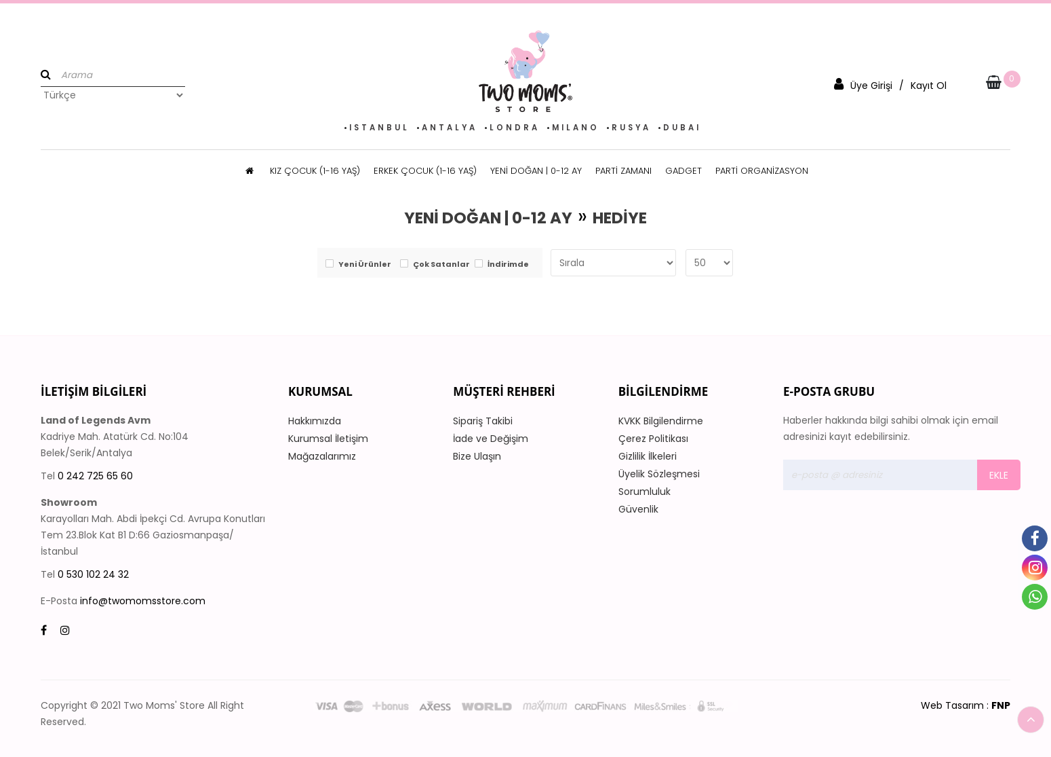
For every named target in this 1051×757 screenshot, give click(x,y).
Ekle (998, 475)
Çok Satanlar (441, 264)
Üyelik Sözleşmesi (659, 474)
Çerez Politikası (653, 438)
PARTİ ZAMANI (623, 171)
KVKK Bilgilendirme (660, 421)
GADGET (683, 171)
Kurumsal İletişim (328, 438)
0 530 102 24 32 (93, 574)
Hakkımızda (314, 421)
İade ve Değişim (490, 438)
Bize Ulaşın (477, 456)
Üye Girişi (871, 85)
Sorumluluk (644, 491)
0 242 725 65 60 (95, 476)
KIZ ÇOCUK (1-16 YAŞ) (315, 171)
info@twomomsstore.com (142, 601)
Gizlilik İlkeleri (647, 456)
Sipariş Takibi (483, 421)
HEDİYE (620, 218)
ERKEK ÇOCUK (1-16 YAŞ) (425, 171)
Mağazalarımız (322, 456)
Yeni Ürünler (364, 264)
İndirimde (508, 264)
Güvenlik (638, 509)
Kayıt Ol (929, 85)
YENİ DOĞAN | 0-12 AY (536, 171)
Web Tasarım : (965, 705)
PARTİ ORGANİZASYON (761, 171)
